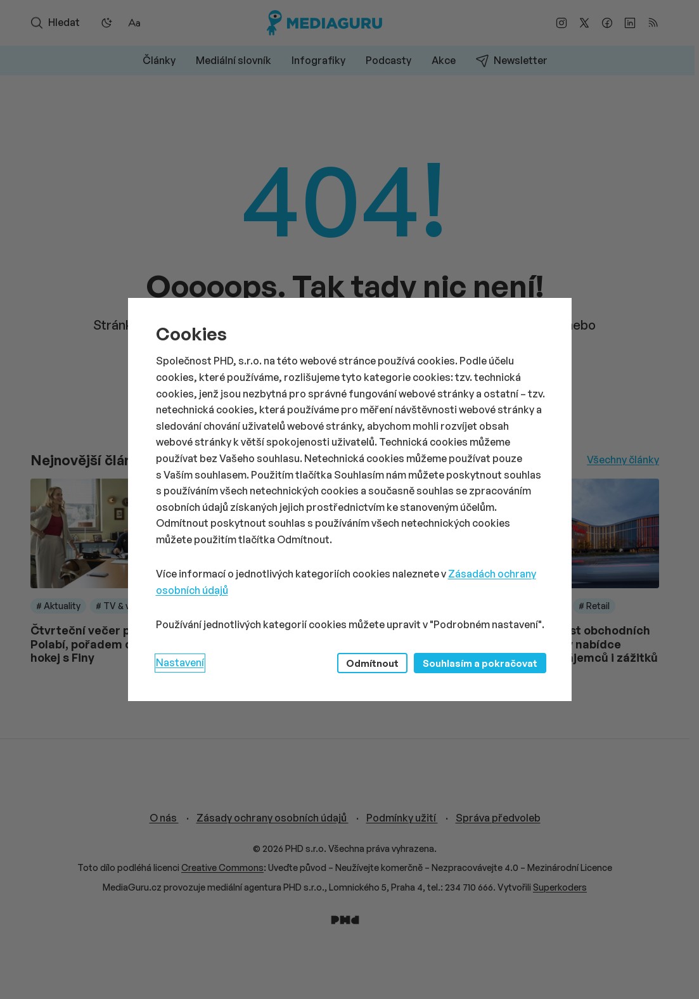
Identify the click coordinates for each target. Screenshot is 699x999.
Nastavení (180, 662)
